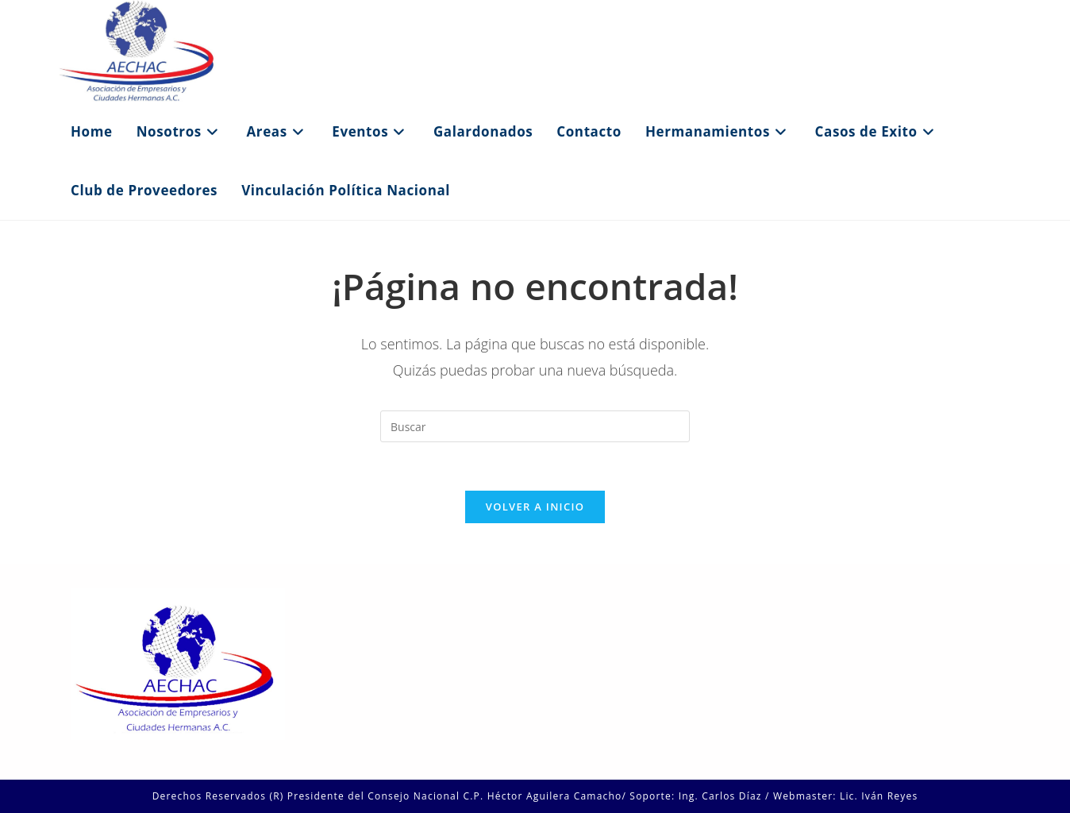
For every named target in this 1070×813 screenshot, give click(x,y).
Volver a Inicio (535, 506)
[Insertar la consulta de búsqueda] (535, 426)
